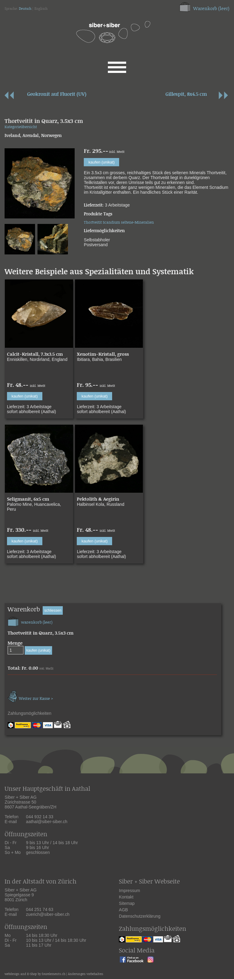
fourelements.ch (53, 974)
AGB (123, 909)
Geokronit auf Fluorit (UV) (57, 94)
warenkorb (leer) (30, 621)
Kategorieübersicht (21, 127)
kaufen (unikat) (101, 162)
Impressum (129, 890)
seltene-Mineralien (137, 223)
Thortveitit (93, 223)
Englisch (41, 9)
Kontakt (126, 896)
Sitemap (126, 903)
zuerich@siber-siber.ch (47, 914)
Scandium (111, 223)
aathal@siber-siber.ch (46, 821)
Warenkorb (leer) (211, 8)
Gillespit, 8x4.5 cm (186, 94)
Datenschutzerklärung (139, 916)
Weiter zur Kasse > (30, 695)
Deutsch (25, 9)
